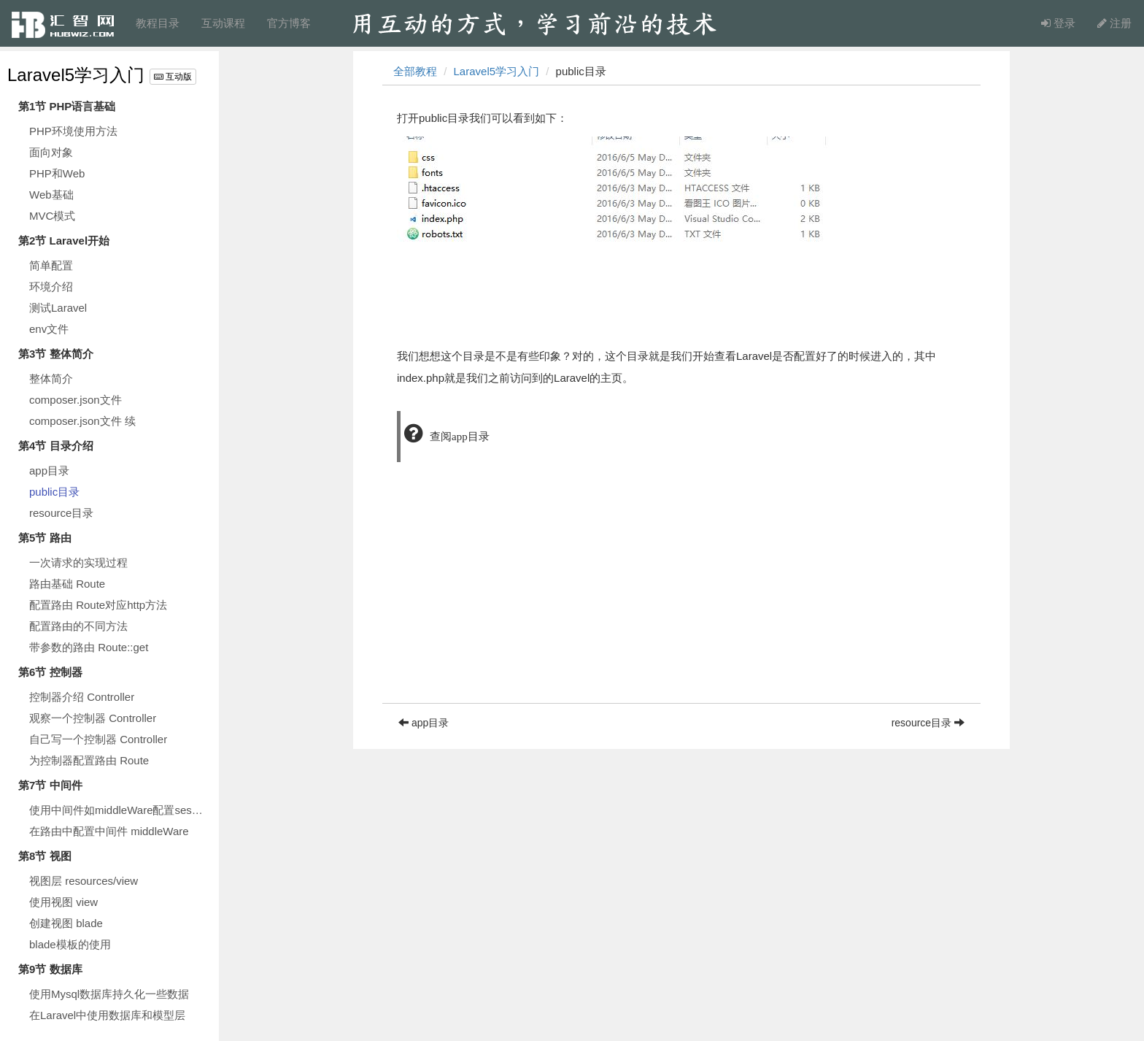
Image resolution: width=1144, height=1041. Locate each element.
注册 (1114, 23)
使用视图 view (63, 902)
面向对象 (51, 152)
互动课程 (223, 23)
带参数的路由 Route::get (88, 647)
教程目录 (157, 23)
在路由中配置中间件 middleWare (109, 831)
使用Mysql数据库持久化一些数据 (109, 994)
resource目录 (61, 513)
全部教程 (415, 71)
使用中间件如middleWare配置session (120, 810)
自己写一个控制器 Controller (98, 739)
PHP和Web (57, 173)
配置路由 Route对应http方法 (98, 605)
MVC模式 (52, 216)
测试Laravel (58, 307)
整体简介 (51, 378)
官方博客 (289, 23)
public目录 (54, 491)
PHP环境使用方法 (73, 131)
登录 (1058, 23)
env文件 (49, 329)
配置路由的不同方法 (78, 626)
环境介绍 (51, 286)
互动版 (173, 77)
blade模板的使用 (70, 944)
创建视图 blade (66, 923)
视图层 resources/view (83, 881)
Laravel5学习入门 (75, 75)
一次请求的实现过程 (78, 562)
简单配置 (51, 265)
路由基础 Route (67, 583)
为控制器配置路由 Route (89, 760)
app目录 (49, 470)
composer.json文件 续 (82, 421)
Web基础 (51, 194)
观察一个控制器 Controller (92, 718)
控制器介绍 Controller (81, 697)
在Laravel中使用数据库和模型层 (107, 1015)
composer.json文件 (75, 399)
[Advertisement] (681, 601)
